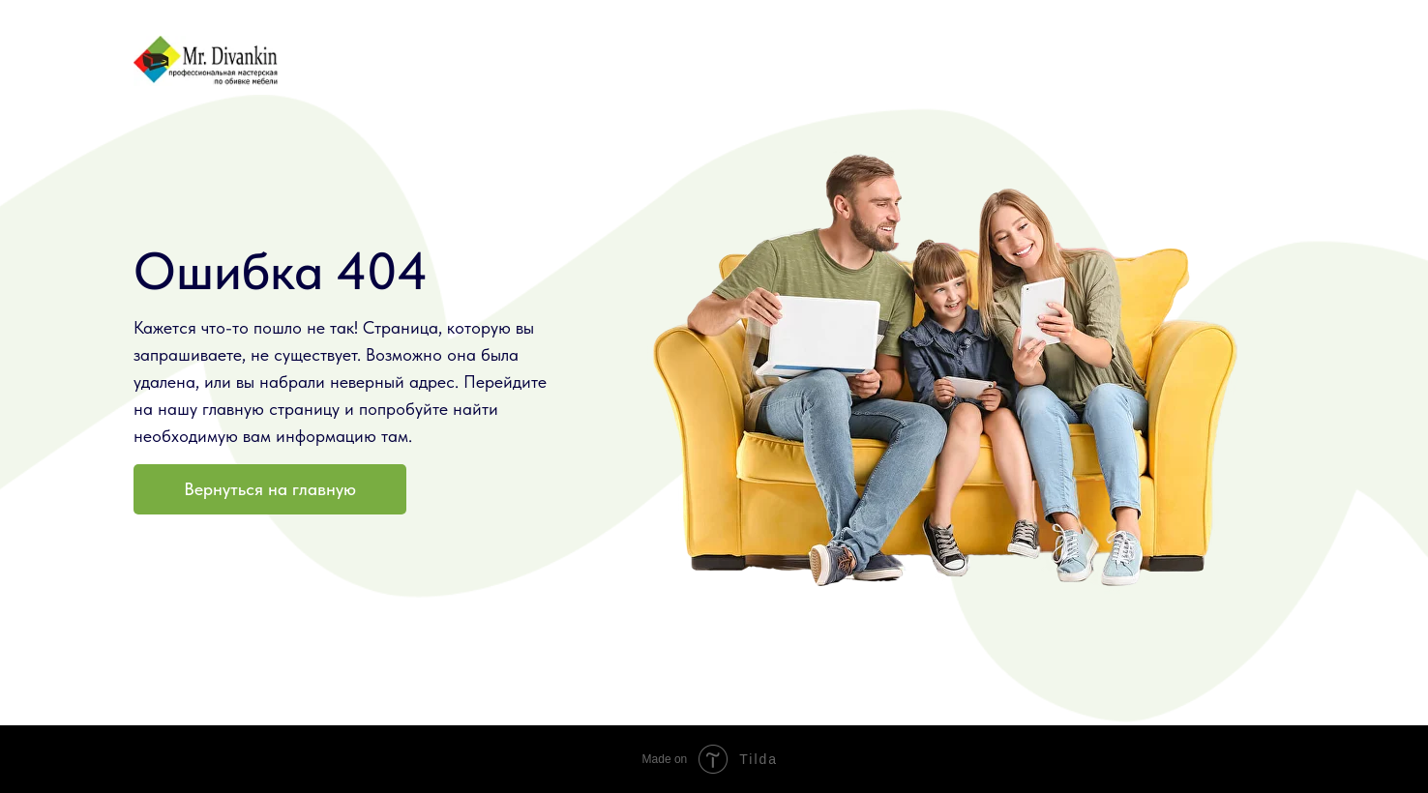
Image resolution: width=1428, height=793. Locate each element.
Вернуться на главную (270, 489)
